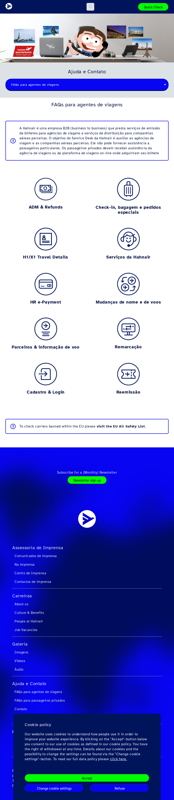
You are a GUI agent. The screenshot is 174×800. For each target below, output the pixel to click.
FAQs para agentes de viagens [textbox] (35, 85)
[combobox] (87, 85)
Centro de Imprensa (30, 573)
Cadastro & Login (46, 392)
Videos (19, 661)
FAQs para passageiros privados (39, 700)
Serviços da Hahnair (128, 257)
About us (21, 604)
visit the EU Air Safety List (121, 426)
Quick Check (153, 7)
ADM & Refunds (46, 207)
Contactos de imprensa (32, 582)
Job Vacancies (26, 630)
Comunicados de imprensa (35, 556)
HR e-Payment (45, 302)
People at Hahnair (28, 621)
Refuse (120, 788)
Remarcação (128, 347)
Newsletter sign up (87, 480)
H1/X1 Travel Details (45, 257)
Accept (87, 778)
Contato (20, 709)
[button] (90, 7)
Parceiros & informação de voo (46, 347)
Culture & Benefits (29, 613)
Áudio (19, 669)
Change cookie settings (54, 788)
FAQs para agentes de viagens (38, 692)
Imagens (21, 652)
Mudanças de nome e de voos (128, 302)
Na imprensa (24, 565)
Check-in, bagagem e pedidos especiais (128, 210)
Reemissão (128, 392)
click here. (118, 759)
